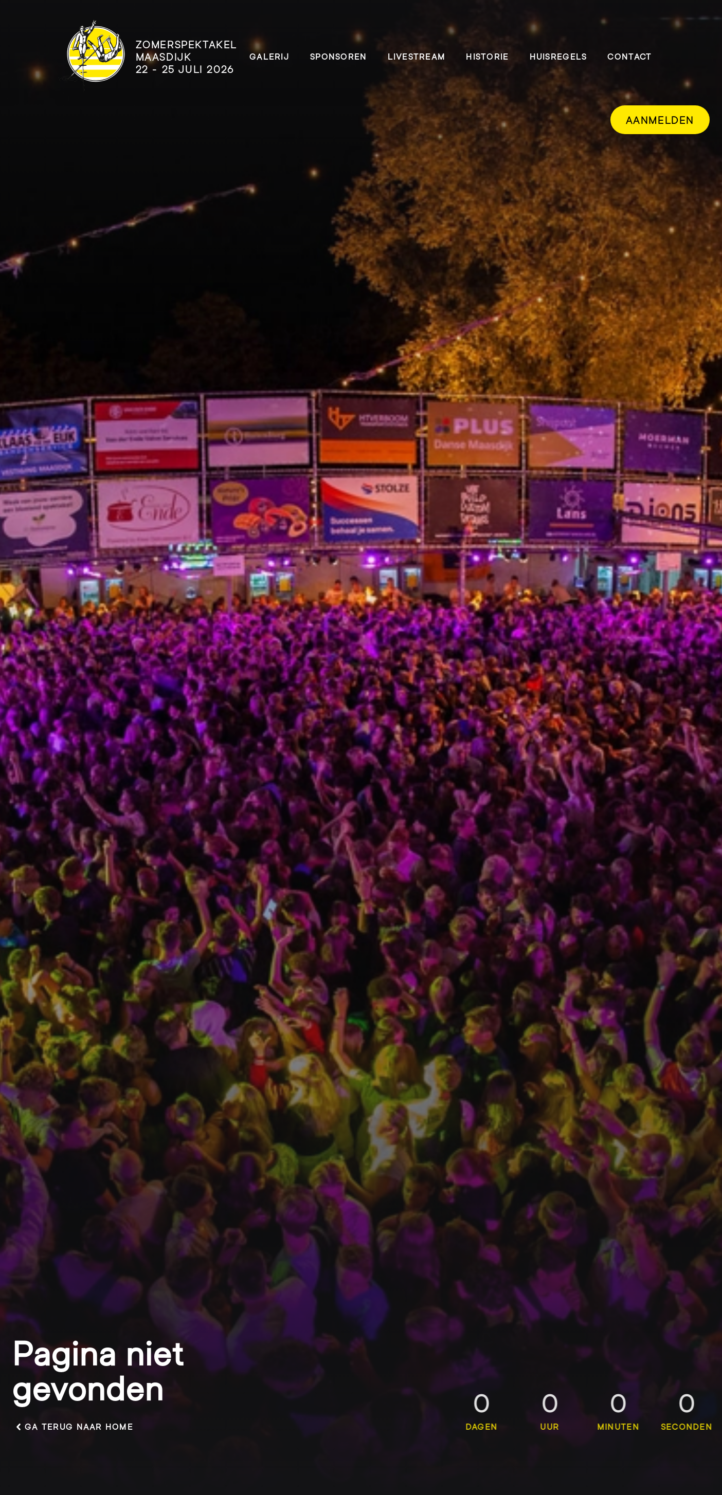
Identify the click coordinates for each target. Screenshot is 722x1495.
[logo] (147, 56)
